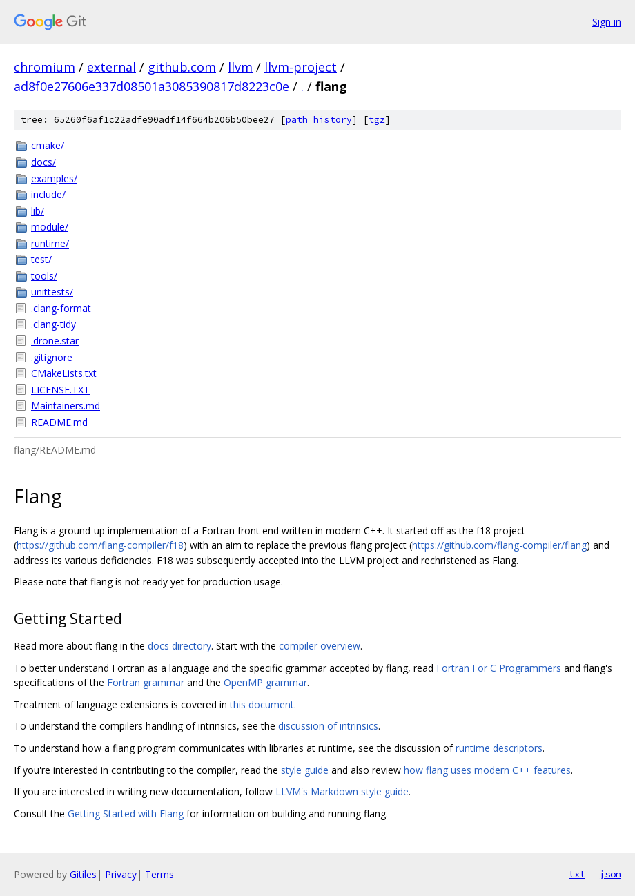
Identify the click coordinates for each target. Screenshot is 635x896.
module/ (49, 226)
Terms (159, 874)
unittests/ (52, 291)
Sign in (606, 21)
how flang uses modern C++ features (487, 770)
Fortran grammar (145, 682)
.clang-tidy (53, 324)
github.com (182, 67)
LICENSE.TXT (60, 389)
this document (262, 704)
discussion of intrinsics (328, 725)
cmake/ (47, 145)
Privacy (121, 874)
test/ (41, 259)
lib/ (37, 210)
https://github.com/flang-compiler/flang (499, 545)
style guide (305, 770)
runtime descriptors (499, 747)
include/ (48, 194)
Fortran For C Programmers (498, 667)
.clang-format (61, 308)
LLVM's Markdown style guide (342, 791)
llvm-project (300, 67)
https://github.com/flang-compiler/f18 (100, 545)
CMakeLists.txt (64, 373)
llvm (240, 67)
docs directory (179, 645)
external (111, 67)
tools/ (44, 275)
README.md (59, 422)
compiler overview (319, 645)
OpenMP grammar (265, 682)
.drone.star (55, 340)
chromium (44, 67)
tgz (377, 120)
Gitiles (83, 874)
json (610, 874)
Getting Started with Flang (126, 813)
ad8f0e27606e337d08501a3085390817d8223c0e (151, 86)
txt (577, 874)
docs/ (43, 161)
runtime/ (50, 243)
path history (319, 120)
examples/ (54, 178)
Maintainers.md (65, 405)
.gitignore (51, 357)
